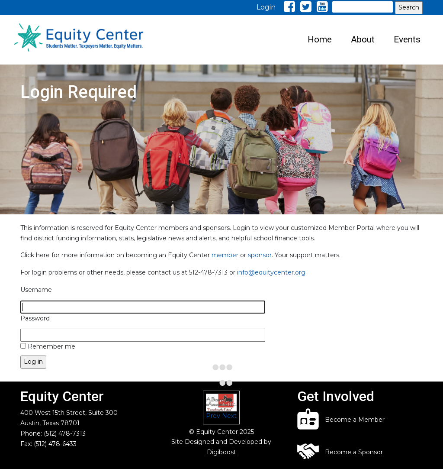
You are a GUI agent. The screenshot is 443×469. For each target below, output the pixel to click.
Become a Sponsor (354, 452)
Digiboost (221, 452)
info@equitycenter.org (271, 272)
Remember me (51, 346)
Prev (213, 416)
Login (266, 7)
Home (320, 39)
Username (36, 290)
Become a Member (355, 420)
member (225, 255)
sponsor (260, 255)
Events (407, 39)
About (363, 39)
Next (229, 416)
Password (35, 318)
